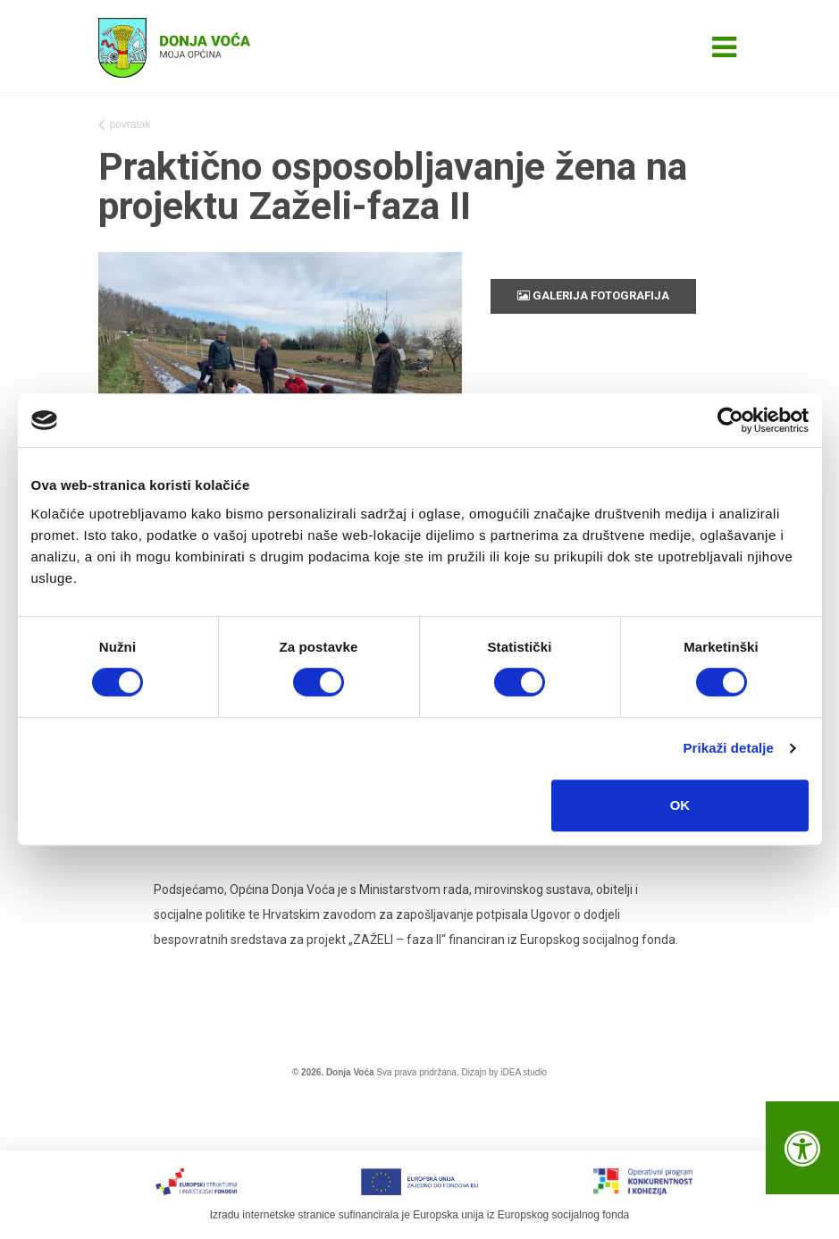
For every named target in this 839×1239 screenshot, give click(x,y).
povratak (124, 126)
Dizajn (473, 1072)
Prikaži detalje (729, 747)
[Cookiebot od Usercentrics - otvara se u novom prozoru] (730, 420)
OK (680, 805)
